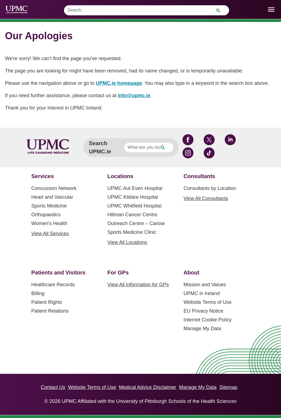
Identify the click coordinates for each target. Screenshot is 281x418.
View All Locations (127, 242)
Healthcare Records (53, 284)
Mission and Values (205, 284)
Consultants (199, 176)
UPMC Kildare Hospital (132, 197)
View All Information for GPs (138, 284)
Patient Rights (46, 302)
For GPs (118, 273)
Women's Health (49, 223)
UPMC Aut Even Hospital (134, 188)
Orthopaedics (46, 214)
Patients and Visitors (58, 273)
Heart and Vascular (52, 197)
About (191, 273)
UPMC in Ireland (202, 293)
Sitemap (228, 387)
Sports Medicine (49, 206)
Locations (120, 176)
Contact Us (53, 387)
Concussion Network (54, 188)
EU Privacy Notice (203, 311)
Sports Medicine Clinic (131, 232)
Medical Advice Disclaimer (147, 387)
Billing (37, 293)
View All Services (50, 233)
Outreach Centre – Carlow (136, 223)
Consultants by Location (210, 188)
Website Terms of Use (208, 302)
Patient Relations (50, 311)
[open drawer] (271, 9)
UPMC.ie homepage (119, 83)
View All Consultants (206, 198)
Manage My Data (202, 328)
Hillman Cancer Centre (132, 214)
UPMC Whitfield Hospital (134, 206)
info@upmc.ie (134, 95)
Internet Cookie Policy (208, 319)
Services (42, 176)
